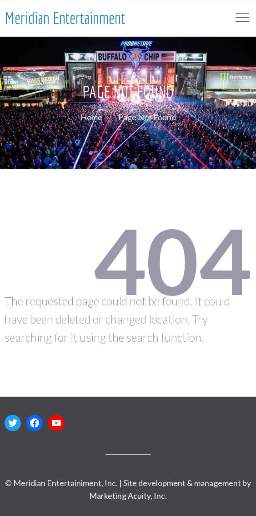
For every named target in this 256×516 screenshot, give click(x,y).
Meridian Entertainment (65, 18)
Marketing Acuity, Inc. (128, 496)
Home (91, 117)
